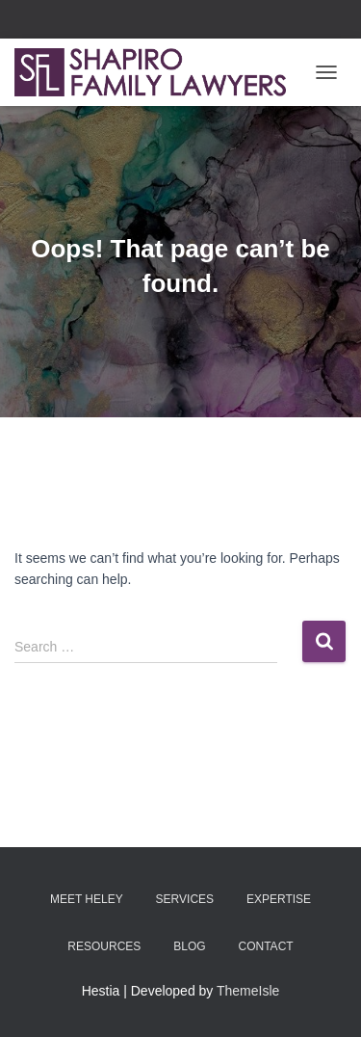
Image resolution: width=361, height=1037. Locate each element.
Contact (266, 946)
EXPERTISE (278, 899)
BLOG (189, 946)
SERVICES (185, 899)
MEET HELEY (86, 899)
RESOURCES (104, 946)
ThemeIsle (248, 990)
